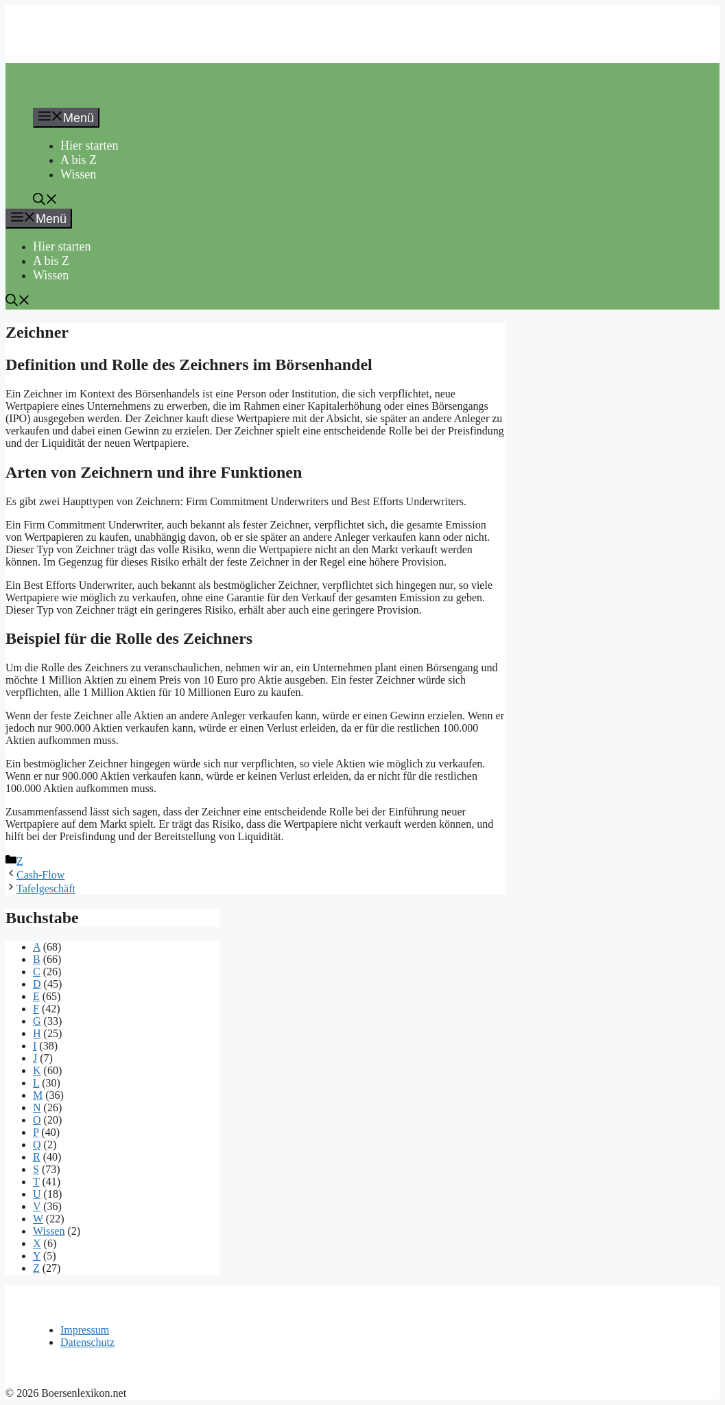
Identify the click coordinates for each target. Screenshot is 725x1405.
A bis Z (78, 160)
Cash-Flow (40, 875)
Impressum (84, 1330)
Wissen (78, 174)
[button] (45, 201)
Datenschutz (87, 1342)
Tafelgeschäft (45, 888)
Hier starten (89, 145)
